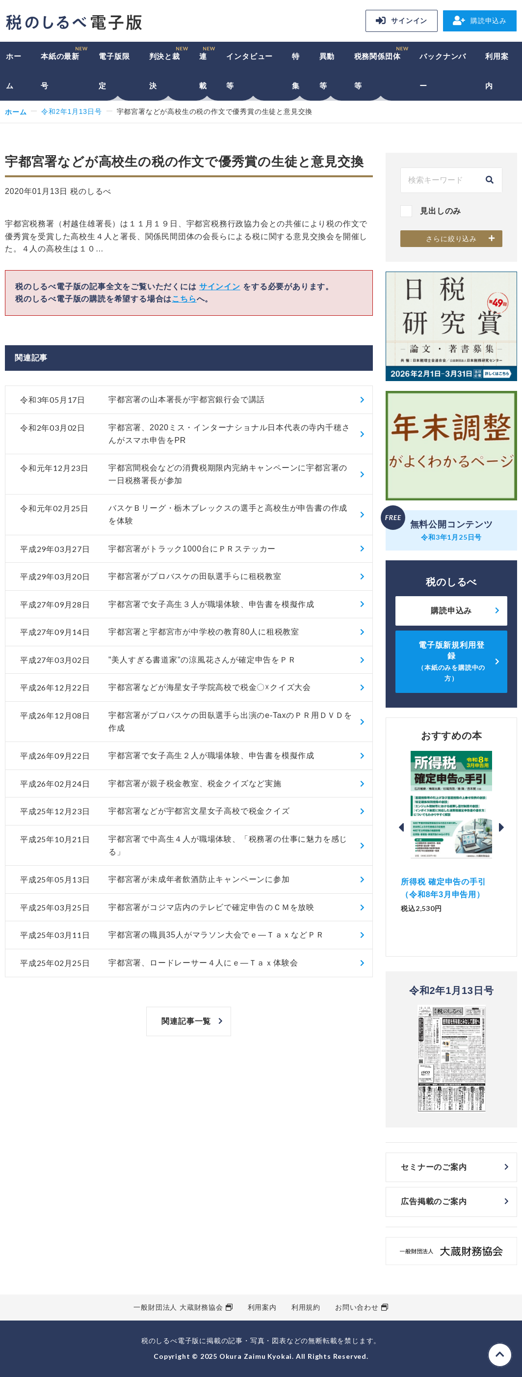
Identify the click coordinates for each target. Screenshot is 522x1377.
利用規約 (305, 1307)
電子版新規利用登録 (451, 661)
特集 (296, 71)
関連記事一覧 (186, 1021)
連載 (203, 71)
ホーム (14, 71)
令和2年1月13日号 (71, 111)
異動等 (327, 71)
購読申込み (480, 21)
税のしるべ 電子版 (73, 22)
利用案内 (496, 71)
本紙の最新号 (60, 71)
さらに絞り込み (451, 239)
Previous (401, 827)
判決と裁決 (164, 71)
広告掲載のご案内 (434, 1201)
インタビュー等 (249, 71)
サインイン (401, 21)
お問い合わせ (357, 1307)
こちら (184, 299)
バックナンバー (442, 71)
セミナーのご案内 (434, 1167)
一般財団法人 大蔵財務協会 (178, 1307)
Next (502, 827)
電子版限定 (114, 71)
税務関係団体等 (377, 71)
